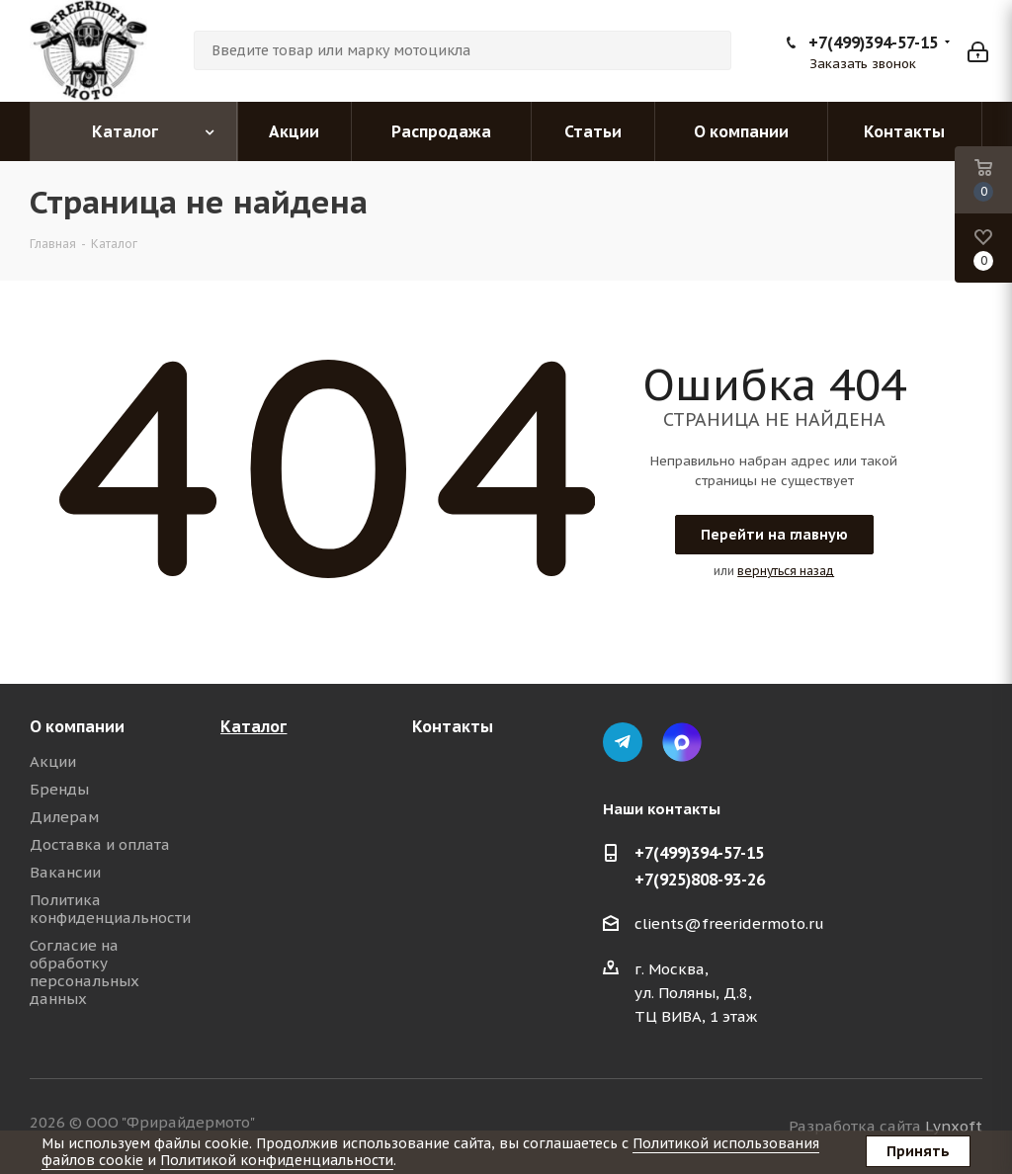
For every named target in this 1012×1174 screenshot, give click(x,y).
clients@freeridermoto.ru (729, 923)
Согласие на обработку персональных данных (84, 972)
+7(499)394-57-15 (873, 42)
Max (682, 742)
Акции (53, 761)
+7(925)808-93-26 (699, 879)
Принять (918, 1151)
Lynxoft (953, 1126)
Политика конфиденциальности (110, 908)
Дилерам (64, 816)
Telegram (622, 742)
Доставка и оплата (100, 844)
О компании (77, 726)
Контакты (452, 726)
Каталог (253, 726)
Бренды (59, 789)
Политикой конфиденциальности (276, 1160)
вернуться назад (785, 570)
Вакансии (65, 872)
